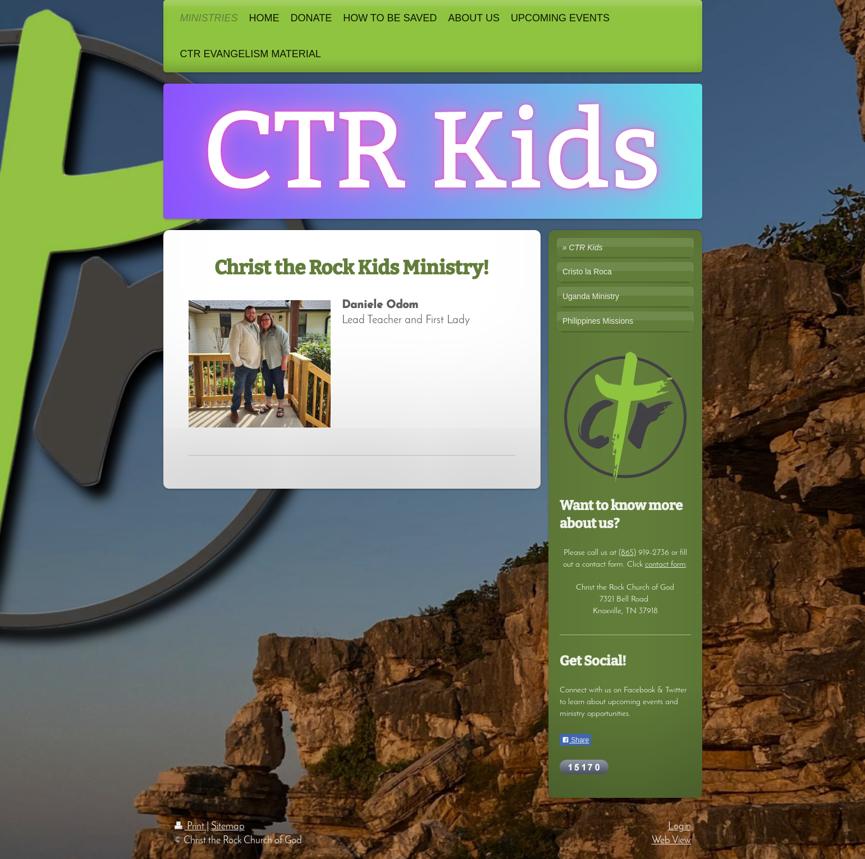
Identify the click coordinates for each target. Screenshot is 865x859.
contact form (665, 564)
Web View (671, 841)
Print (191, 827)
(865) (627, 552)
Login (679, 827)
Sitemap (228, 827)
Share (575, 740)
